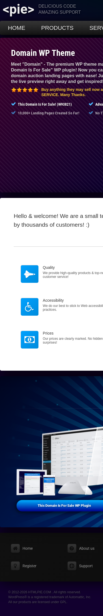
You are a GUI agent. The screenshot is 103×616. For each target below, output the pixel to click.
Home (16, 28)
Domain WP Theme (43, 53)
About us (86, 548)
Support (86, 566)
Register (30, 566)
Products (57, 28)
